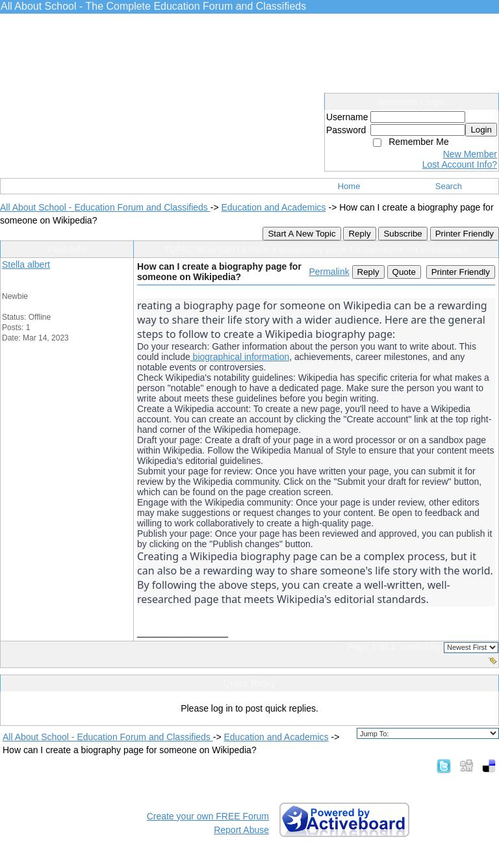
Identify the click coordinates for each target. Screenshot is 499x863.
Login (481, 130)
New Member (470, 154)
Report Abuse (241, 830)
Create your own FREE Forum (208, 816)
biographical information (240, 357)
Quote (404, 272)
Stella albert (26, 264)
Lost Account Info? (459, 164)
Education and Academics (273, 207)
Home (349, 186)
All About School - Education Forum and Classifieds (105, 207)
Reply (359, 233)
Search (448, 186)
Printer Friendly (464, 233)
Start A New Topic (301, 233)
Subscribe (402, 233)
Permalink (329, 271)
